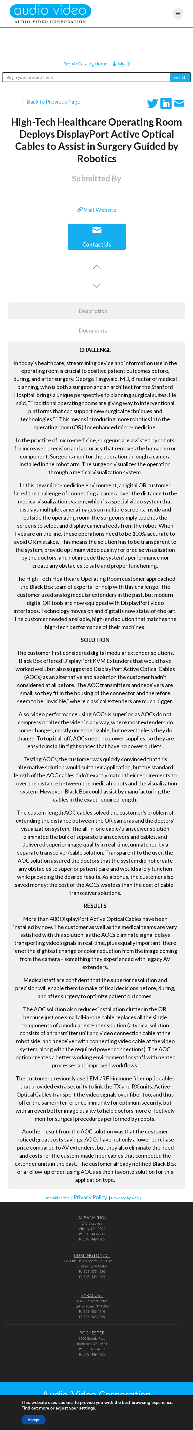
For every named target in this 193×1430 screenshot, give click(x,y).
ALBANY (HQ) (92, 1218)
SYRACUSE (92, 1295)
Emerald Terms (57, 1197)
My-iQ (121, 64)
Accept (33, 1419)
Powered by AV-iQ (126, 1197)
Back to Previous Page (50, 101)
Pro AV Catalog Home (86, 64)
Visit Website (96, 209)
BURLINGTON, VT (92, 1255)
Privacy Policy (90, 1197)
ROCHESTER (92, 1333)
